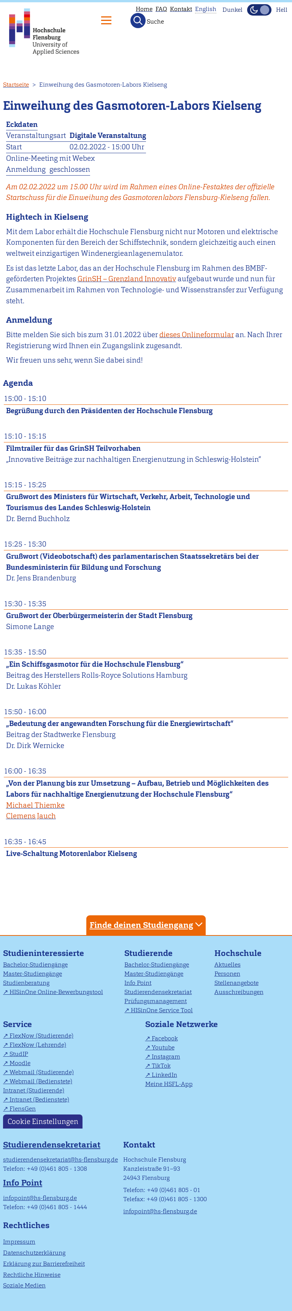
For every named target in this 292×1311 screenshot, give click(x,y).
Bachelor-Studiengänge (35, 965)
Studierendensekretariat (158, 992)
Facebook (165, 1038)
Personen (227, 974)
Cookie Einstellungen (43, 1121)
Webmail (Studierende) (42, 1072)
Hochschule (238, 953)
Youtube (163, 1047)
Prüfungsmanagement (155, 1001)
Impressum (19, 1242)
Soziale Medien (24, 1285)
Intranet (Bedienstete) (39, 1099)
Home (144, 9)
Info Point (137, 983)
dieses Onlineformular (196, 334)
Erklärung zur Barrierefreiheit (44, 1264)
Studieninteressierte (43, 953)
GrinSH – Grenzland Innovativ (127, 279)
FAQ (161, 9)
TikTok (161, 1066)
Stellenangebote (236, 983)
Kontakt (181, 9)
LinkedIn (164, 1075)
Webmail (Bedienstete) (41, 1081)
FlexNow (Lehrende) (38, 1045)
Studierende (148, 953)
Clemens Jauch (31, 816)
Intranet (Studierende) (33, 1090)
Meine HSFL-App (169, 1084)
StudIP (19, 1054)
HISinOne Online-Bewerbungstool (56, 992)
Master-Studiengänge (32, 974)
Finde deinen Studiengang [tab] (147, 925)
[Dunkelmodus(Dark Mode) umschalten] (259, 10)
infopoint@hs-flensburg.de (40, 1198)
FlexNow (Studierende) (41, 1036)
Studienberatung (26, 983)
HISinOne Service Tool (162, 1010)
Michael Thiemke (35, 805)
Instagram (166, 1057)
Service (17, 1024)
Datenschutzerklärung (34, 1253)
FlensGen (23, 1109)
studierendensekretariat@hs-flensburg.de (60, 1160)
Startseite (16, 85)
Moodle (20, 1063)
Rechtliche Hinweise (31, 1275)
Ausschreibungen (238, 992)
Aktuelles (227, 965)
